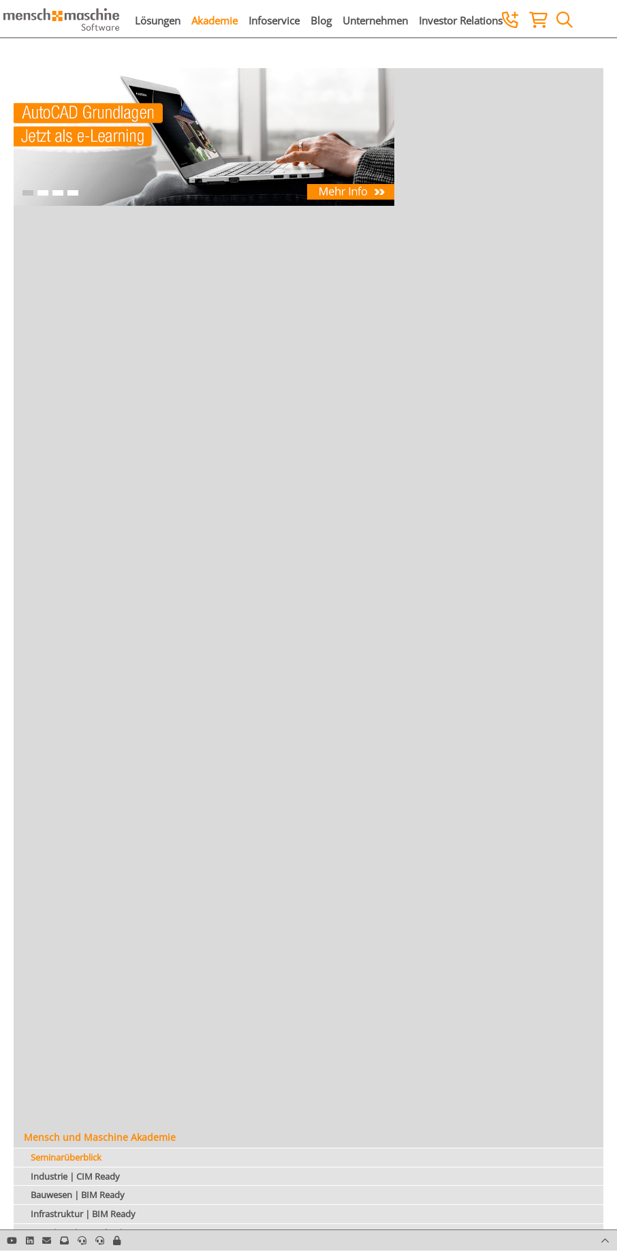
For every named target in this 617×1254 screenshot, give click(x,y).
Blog (321, 20)
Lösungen (157, 20)
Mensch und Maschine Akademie (100, 1137)
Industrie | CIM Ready (75, 1176)
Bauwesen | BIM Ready (78, 1195)
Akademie (214, 20)
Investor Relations (461, 20)
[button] (117, 1240)
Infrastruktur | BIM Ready (83, 1214)
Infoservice (274, 20)
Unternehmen (375, 20)
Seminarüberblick (66, 1157)
